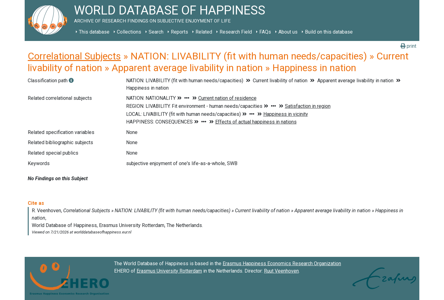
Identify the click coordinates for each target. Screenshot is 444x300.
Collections (129, 32)
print (408, 46)
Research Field (236, 32)
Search (156, 32)
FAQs (265, 32)
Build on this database (329, 32)
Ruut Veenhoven (281, 271)
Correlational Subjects (74, 56)
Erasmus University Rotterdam (169, 271)
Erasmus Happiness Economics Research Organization (282, 263)
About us (288, 32)
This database (94, 32)
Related (203, 32)
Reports (179, 32)
